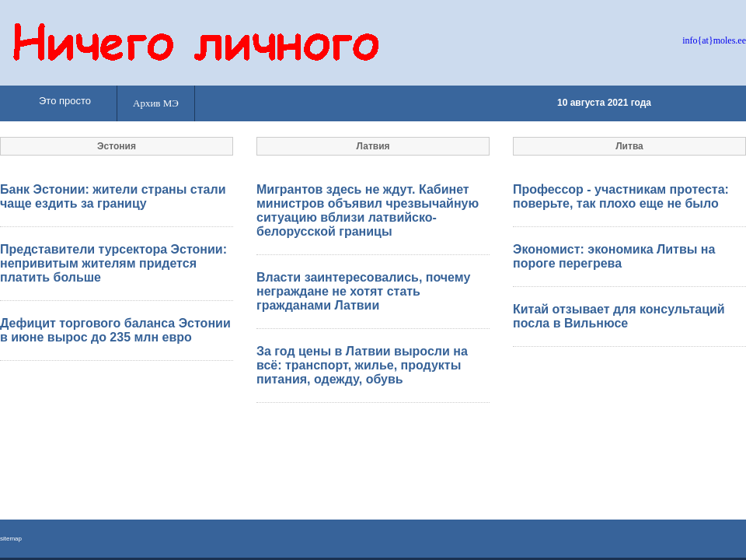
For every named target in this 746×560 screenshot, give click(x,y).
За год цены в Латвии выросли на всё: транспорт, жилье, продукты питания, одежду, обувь (362, 365)
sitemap (11, 538)
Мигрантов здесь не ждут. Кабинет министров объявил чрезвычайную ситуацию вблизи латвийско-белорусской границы (367, 210)
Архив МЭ (156, 103)
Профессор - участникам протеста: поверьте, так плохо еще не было (621, 196)
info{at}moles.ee (714, 40)
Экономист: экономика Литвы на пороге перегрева (614, 256)
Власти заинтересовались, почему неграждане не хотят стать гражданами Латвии (363, 291)
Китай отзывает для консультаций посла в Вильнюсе (619, 316)
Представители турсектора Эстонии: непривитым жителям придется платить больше (113, 263)
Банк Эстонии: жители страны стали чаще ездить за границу (112, 196)
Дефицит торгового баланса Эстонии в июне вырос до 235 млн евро (115, 330)
